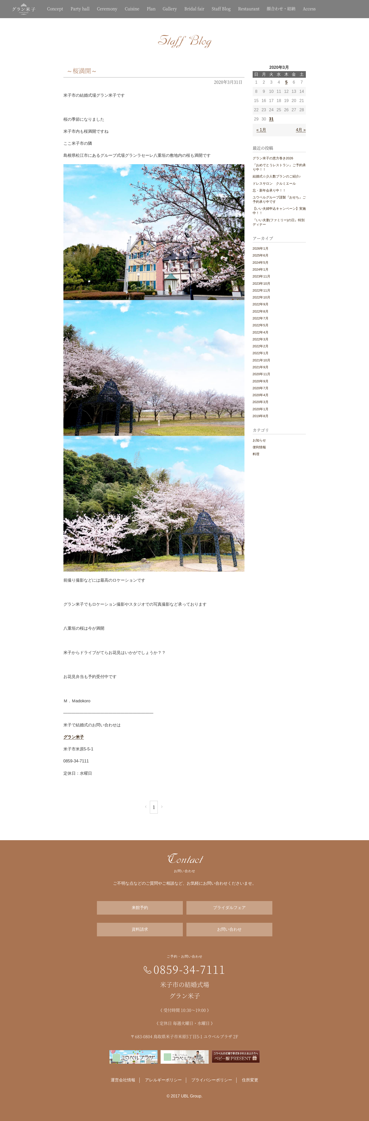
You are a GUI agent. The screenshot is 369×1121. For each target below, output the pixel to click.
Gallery (170, 9)
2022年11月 (261, 290)
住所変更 (250, 1080)
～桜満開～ (81, 70)
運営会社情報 (123, 1080)
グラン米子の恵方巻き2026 (273, 158)
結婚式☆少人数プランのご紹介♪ (277, 176)
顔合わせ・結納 (281, 9)
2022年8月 (261, 311)
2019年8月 (261, 416)
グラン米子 (73, 737)
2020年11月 (261, 374)
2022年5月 (261, 325)
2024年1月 (261, 269)
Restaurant (249, 9)
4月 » (301, 130)
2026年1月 (261, 248)
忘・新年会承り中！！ (269, 190)
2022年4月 (261, 332)
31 (271, 119)
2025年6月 (261, 255)
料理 (256, 454)
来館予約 (140, 907)
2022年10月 (261, 297)
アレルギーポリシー (163, 1080)
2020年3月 (261, 402)
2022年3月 (261, 339)
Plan (151, 9)
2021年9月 (261, 367)
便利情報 (259, 447)
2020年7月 (261, 388)
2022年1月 (261, 353)
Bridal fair (194, 9)
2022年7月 (261, 318)
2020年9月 (261, 381)
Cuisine (132, 9)
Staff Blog (221, 9)
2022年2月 (261, 346)
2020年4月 (261, 395)
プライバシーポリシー (211, 1080)
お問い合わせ (229, 929)
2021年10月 (261, 360)
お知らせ (259, 440)
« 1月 (261, 130)
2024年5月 (261, 262)
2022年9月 (261, 304)
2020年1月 (261, 409)
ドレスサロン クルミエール (274, 183)
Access (309, 9)
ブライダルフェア (229, 907)
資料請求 (140, 929)
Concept (55, 9)
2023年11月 (261, 276)
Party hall (80, 9)
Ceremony (107, 9)
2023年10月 (261, 283)
